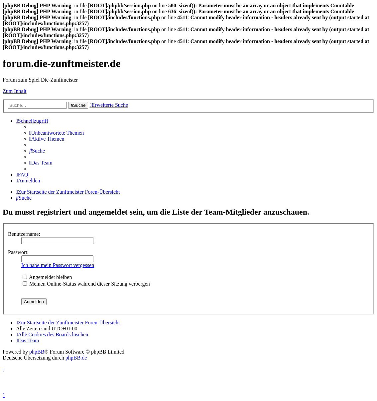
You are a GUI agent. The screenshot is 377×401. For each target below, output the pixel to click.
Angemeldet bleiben (47, 277)
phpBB (36, 352)
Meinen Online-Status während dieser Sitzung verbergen (86, 284)
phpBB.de (76, 358)
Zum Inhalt (15, 91)
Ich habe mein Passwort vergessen (57, 265)
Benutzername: (24, 234)
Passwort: (18, 252)
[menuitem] (56, 133)
